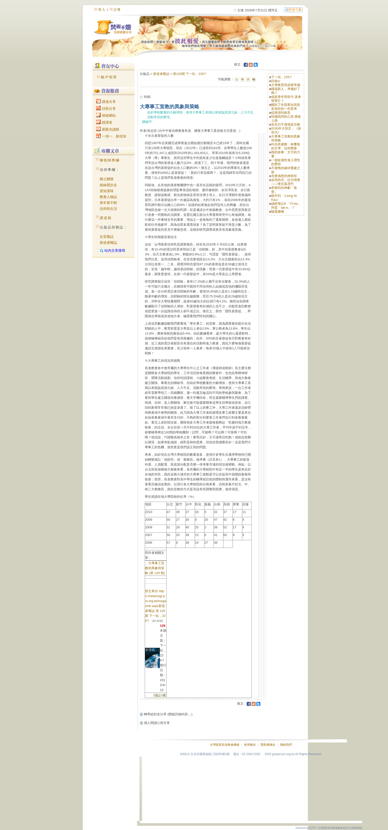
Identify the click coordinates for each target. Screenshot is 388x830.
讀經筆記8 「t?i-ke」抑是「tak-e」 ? (286, 205)
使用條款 (250, 744)
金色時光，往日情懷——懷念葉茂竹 (285, 182)
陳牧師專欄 (110, 160)
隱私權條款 (268, 744)
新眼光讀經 (107, 129)
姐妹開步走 (108, 185)
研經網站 (106, 115)
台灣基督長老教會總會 (225, 744)
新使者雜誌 (108, 243)
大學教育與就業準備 (285, 85)
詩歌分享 (106, 109)
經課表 (104, 122)
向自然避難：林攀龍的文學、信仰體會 (285, 146)
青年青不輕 (108, 203)
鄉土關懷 (107, 179)
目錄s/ (275, 81)
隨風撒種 (277, 211)
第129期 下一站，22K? (189, 74)
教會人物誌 (108, 197)
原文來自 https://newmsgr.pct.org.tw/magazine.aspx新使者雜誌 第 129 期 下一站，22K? (155, 606)
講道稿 (106, 218)
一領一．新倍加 (111, 136)
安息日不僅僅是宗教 (285, 124)
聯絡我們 (286, 744)
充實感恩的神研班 (284, 176)
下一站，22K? (281, 77)
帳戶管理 (109, 77)
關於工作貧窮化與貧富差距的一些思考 (285, 107)
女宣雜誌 (107, 237)
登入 (102, 9)
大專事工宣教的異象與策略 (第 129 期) (155, 568)
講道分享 (106, 102)
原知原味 (107, 191)
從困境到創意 (281, 112)
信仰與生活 (108, 209)
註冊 (117, 9)
